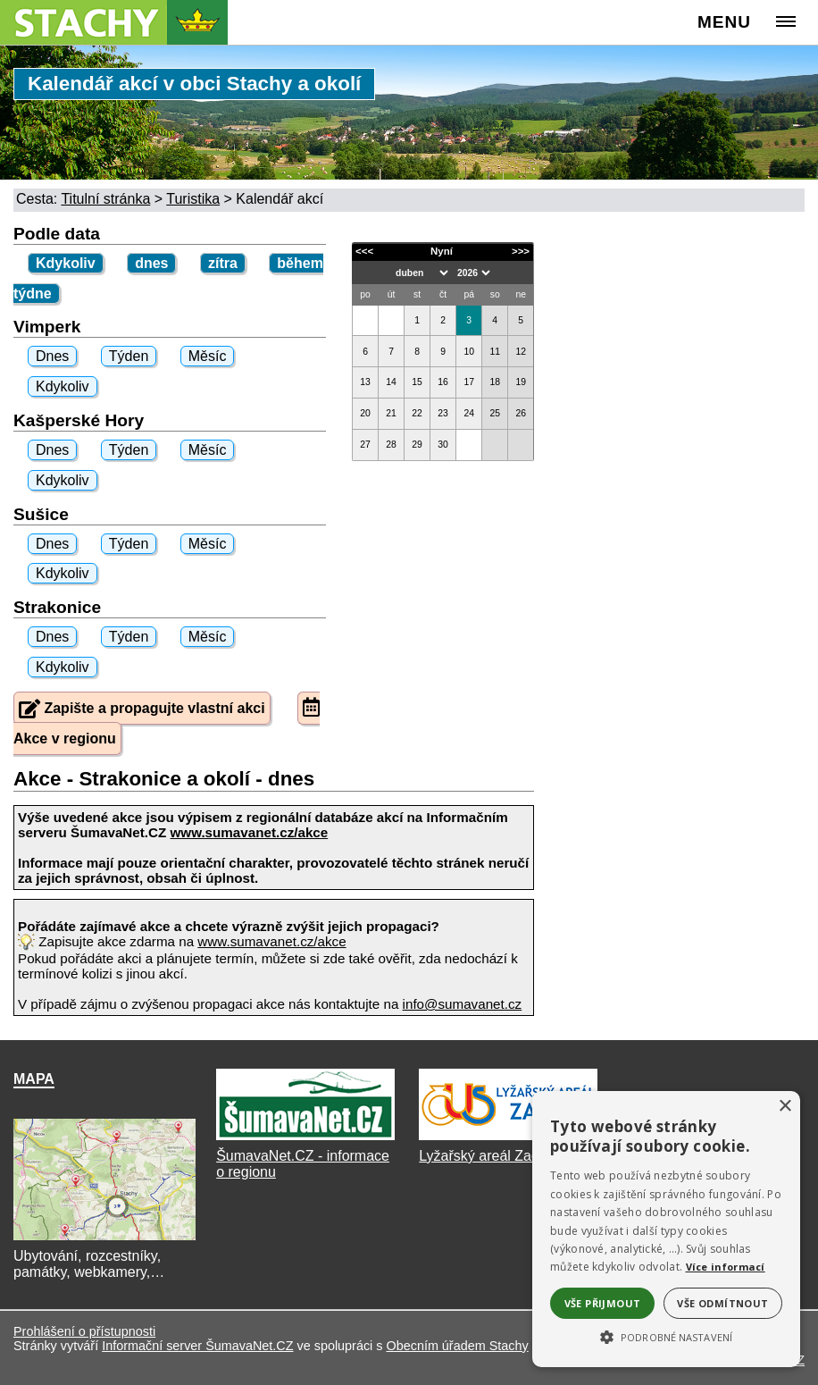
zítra (223, 263)
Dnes (52, 356)
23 (443, 413)
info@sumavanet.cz (462, 1003)
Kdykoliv (66, 263)
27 (365, 444)
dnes (151, 263)
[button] (666, 1336)
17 (468, 382)
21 (391, 413)
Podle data (56, 233)
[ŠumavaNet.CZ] (305, 1139)
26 (520, 413)
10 (468, 352)
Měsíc (207, 356)
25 (494, 413)
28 (391, 444)
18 (494, 382)
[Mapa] (104, 1239)
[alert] (666, 1229)
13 (365, 382)
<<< (364, 251)
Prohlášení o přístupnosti (84, 1331)
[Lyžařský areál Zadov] (508, 1139)
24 (468, 413)
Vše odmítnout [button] (722, 1303)
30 (443, 444)
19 (520, 382)
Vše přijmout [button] (602, 1303)
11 (494, 352)
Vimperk (46, 326)
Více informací (725, 1266)
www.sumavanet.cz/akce (271, 941)
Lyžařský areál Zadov (486, 1155)
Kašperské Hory (78, 420)
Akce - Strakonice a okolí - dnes (163, 779)
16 (443, 382)
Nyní (441, 251)
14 (391, 382)
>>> (521, 251)
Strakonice (57, 607)
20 (365, 413)
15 (417, 382)
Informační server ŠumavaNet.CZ (197, 1346)
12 (520, 352)
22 (417, 413)
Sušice (41, 514)
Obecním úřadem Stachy (457, 1346)
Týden (128, 356)
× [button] (784, 1106)
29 (417, 444)
